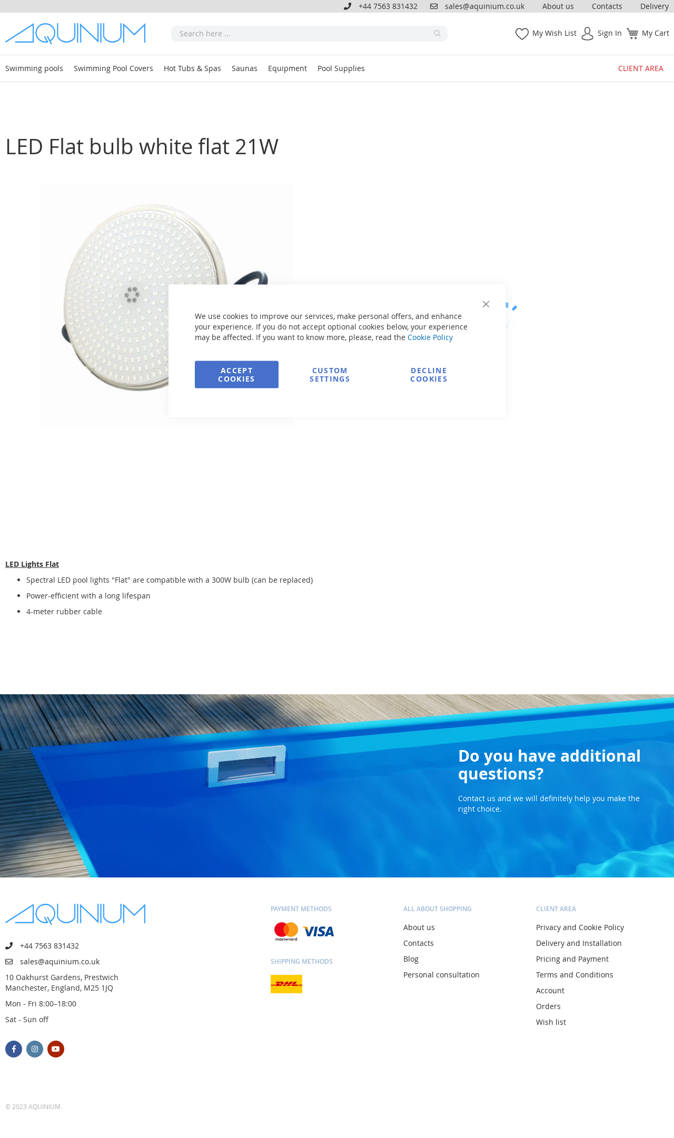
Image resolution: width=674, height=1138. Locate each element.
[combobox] (309, 34)
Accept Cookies (236, 374)
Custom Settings (330, 374)
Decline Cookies (428, 374)
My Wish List (554, 33)
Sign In (610, 33)
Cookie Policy (430, 337)
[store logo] (79, 33)
